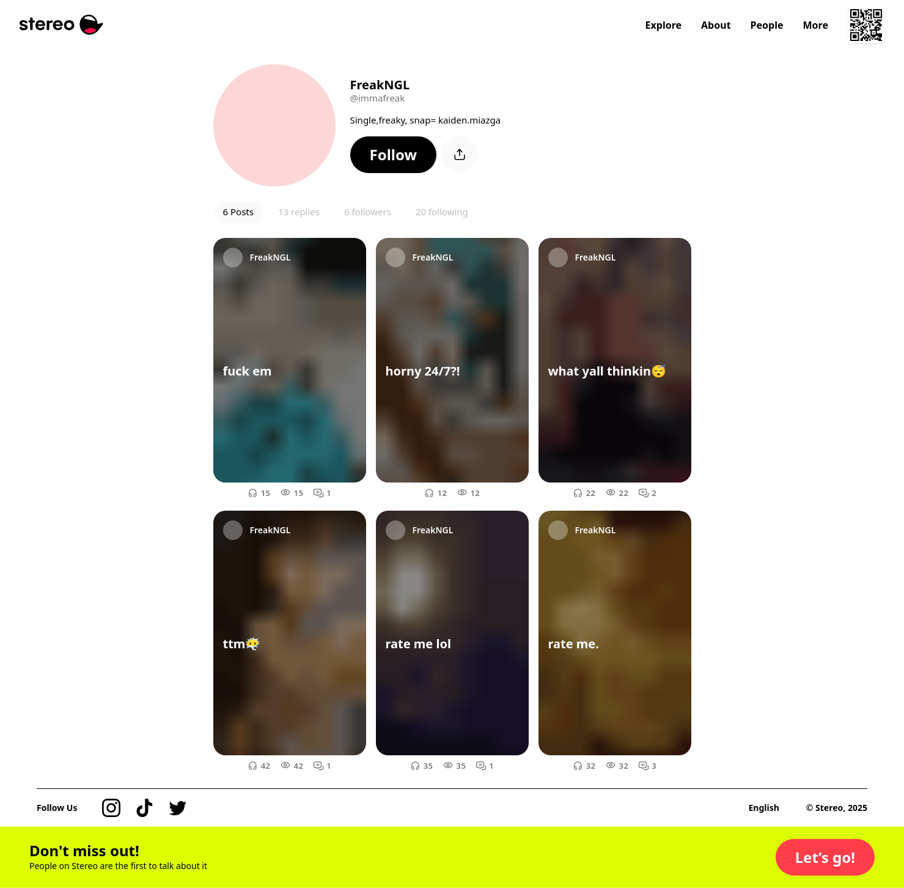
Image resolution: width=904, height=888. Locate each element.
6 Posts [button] (238, 211)
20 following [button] (442, 211)
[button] (393, 154)
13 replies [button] (299, 211)
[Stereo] (61, 25)
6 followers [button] (367, 211)
